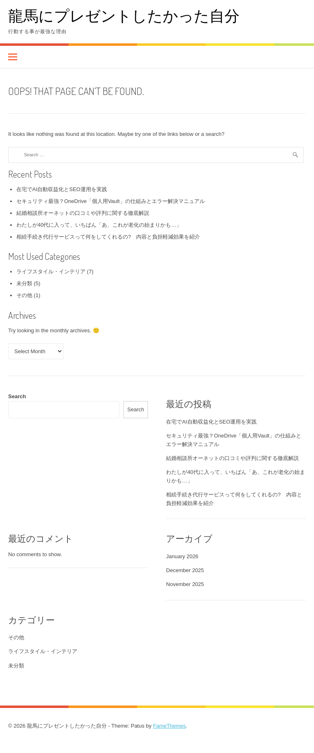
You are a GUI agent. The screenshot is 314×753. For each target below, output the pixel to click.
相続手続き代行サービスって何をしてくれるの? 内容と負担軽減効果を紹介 (108, 237)
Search (17, 396)
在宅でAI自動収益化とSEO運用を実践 (61, 189)
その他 (24, 295)
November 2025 (185, 584)
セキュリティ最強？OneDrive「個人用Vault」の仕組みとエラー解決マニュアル (110, 201)
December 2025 (185, 570)
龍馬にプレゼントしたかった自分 (124, 15)
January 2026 (182, 556)
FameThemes (169, 726)
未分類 (24, 283)
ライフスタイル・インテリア (50, 271)
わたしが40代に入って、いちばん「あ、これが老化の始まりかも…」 (99, 225)
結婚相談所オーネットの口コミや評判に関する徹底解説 (82, 213)
